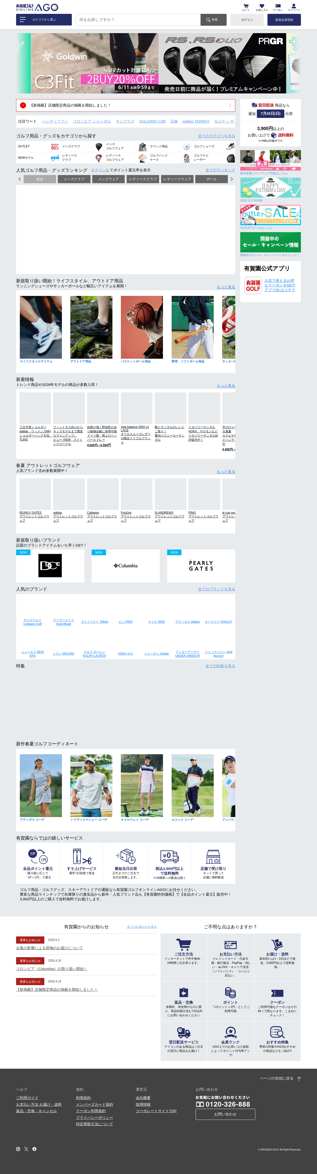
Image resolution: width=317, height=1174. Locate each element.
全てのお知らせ (142, 927)
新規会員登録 (284, 20)
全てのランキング (220, 170)
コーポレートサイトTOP (156, 1111)
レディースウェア (177, 179)
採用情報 (143, 1104)
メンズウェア (108, 179)
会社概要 (143, 1098)
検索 (215, 19)
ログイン (247, 20)
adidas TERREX (196, 121)
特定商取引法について (94, 1124)
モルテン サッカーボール (235, 121)
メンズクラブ (74, 179)
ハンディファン (55, 121)
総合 (39, 179)
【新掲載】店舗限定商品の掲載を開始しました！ (70, 105)
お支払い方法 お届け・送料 (39, 1104)
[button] (23, 63)
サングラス (125, 121)
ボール (211, 179)
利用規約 (83, 1098)
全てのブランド (216, 589)
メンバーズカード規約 (94, 1104)
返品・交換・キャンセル (36, 1111)
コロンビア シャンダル (92, 121)
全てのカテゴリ (216, 136)
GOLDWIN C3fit (152, 121)
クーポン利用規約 (91, 1111)
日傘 (174, 121)
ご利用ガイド (27, 1098)
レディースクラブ (143, 179)
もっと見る (226, 287)
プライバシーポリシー (94, 1117)
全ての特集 (220, 666)
